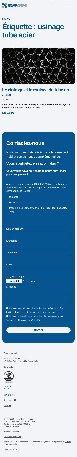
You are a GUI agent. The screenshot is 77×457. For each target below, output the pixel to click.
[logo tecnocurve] (14, 5)
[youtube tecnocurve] (15, 400)
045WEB (13, 449)
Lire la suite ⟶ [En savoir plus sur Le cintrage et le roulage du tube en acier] (10, 113)
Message (11, 286)
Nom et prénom (14, 228)
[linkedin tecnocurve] (10, 400)
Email (9, 264)
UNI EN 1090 (9, 389)
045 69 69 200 (41, 184)
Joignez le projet (15, 276)
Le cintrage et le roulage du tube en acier (35, 92)
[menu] (71, 5)
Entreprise (11, 240)
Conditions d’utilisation (12, 437)
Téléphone (12, 252)
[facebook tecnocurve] (5, 400)
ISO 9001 (7, 386)
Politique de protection (16, 312)
